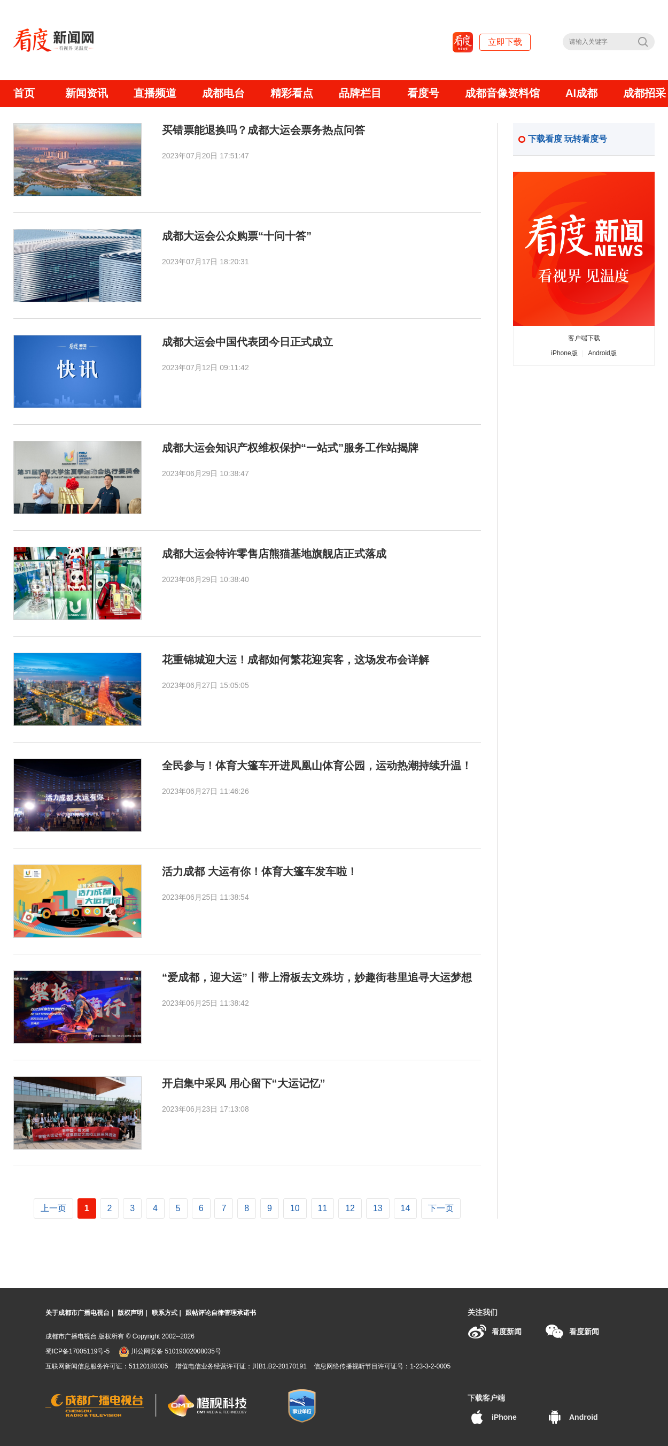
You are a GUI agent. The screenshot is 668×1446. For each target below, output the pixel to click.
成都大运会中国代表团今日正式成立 (247, 342)
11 (323, 1208)
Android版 (602, 353)
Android (571, 1417)
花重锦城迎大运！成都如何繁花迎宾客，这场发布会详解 (295, 659)
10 (295, 1208)
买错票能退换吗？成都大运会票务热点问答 (263, 130)
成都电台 (223, 93)
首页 (24, 93)
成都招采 (644, 93)
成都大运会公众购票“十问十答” (237, 236)
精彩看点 (291, 93)
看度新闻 (495, 1332)
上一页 (53, 1208)
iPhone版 (564, 353)
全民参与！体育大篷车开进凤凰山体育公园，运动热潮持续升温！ (317, 765)
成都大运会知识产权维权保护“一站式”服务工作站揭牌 (290, 448)
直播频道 (155, 93)
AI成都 (581, 93)
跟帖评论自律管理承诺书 (220, 1313)
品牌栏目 (360, 93)
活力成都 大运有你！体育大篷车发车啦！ (260, 871)
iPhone (492, 1417)
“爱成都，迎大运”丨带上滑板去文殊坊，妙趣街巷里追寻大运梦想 (317, 977)
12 (350, 1208)
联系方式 (164, 1313)
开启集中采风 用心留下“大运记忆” (243, 1083)
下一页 (441, 1208)
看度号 (423, 93)
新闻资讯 (86, 93)
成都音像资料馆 (502, 93)
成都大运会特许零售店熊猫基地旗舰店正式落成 (274, 554)
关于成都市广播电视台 (77, 1313)
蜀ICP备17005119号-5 (77, 1351)
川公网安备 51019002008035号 (170, 1351)
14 (405, 1208)
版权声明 (130, 1313)
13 (378, 1208)
